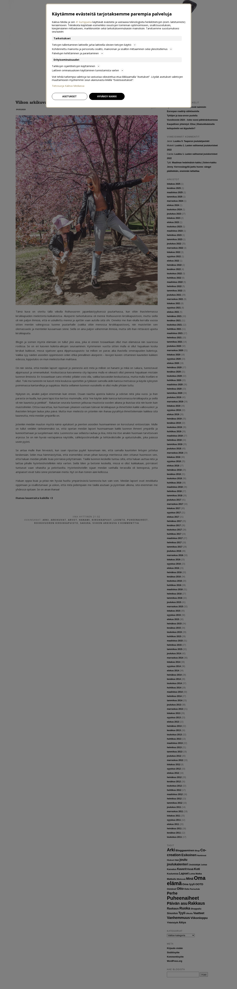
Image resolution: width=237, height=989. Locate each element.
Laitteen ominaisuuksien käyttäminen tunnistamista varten (88, 70)
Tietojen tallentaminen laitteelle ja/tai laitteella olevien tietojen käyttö (94, 44)
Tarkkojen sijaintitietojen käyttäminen (76, 66)
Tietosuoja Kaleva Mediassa (68, 86)
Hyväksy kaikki (107, 96)
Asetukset (69, 96)
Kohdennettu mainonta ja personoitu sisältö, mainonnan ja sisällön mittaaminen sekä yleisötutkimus (112, 49)
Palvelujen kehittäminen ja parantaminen (78, 53)
